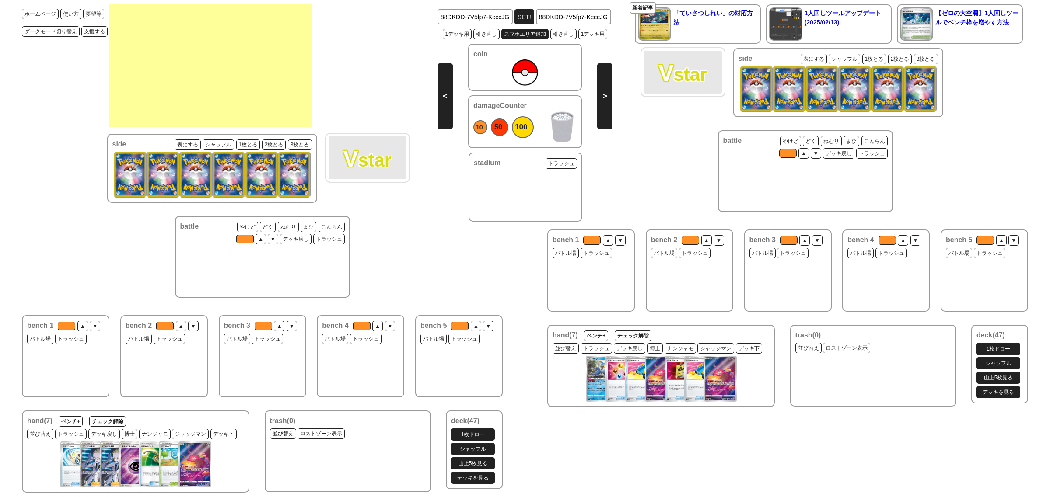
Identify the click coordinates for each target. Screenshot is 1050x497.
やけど (248, 227)
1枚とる (248, 145)
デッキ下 (223, 434)
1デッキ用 (457, 34)
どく (267, 227)
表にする (187, 145)
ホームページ (40, 14)
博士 (129, 434)
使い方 (71, 14)
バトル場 (40, 339)
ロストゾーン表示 (321, 434)
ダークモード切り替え (50, 31)
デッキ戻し (296, 239)
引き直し (486, 34)
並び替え (40, 434)
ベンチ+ (70, 421)
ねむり (288, 227)
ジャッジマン (190, 434)
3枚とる (299, 145)
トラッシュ (329, 239)
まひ (308, 227)
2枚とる (274, 145)
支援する (94, 31)
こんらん (331, 227)
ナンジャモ (155, 434)
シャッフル (218, 145)
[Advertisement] (210, 65)
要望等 (94, 14)
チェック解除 (107, 421)
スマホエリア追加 (525, 34)
